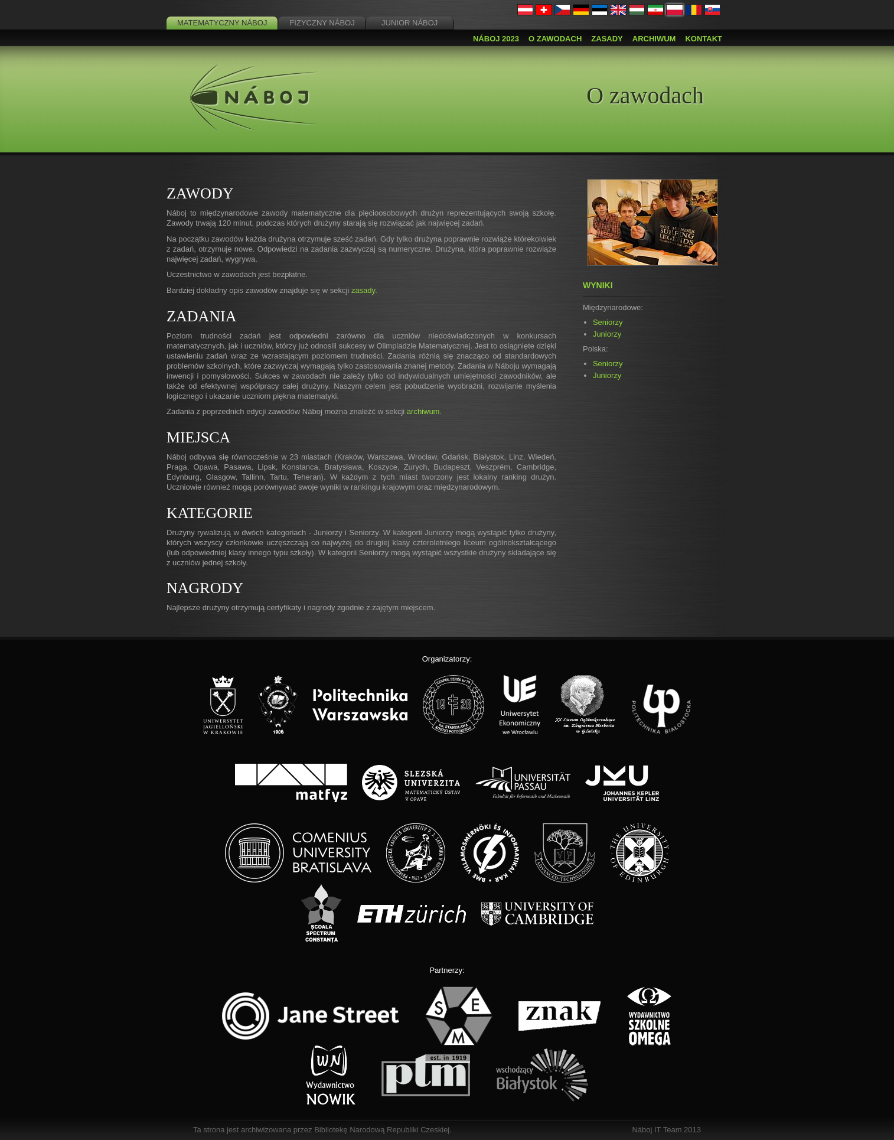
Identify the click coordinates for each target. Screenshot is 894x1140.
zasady (363, 290)
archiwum (423, 411)
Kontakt (703, 38)
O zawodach (555, 38)
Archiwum (654, 38)
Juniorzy (607, 334)
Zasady (606, 38)
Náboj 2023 (496, 38)
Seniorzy (608, 322)
